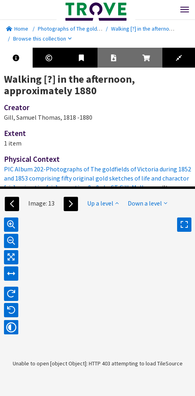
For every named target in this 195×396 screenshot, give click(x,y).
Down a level (147, 203)
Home (17, 28)
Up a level (103, 203)
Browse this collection (42, 38)
